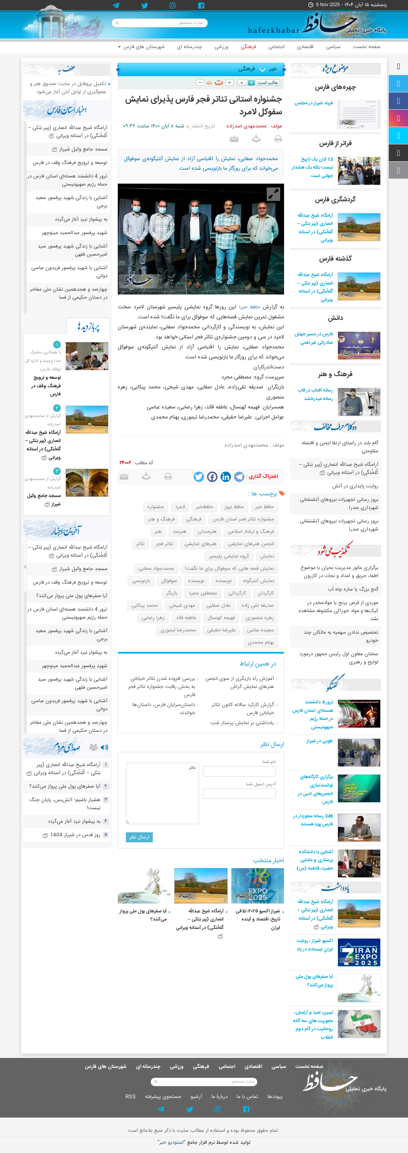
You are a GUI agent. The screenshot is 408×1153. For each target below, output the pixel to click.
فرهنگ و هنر (161, 519)
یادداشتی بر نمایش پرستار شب (242, 723)
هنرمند (180, 531)
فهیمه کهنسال (221, 618)
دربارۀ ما (219, 1097)
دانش (335, 318)
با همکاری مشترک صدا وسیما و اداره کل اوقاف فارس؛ (43, 361)
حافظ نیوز (234, 507)
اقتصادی (305, 47)
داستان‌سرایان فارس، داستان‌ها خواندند (163, 709)
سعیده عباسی (260, 630)
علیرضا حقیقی (221, 630)
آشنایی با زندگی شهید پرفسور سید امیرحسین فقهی (72, 250)
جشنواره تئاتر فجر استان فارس (243, 519)
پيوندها (275, 1097)
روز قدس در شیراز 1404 (71, 835)
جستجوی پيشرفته (163, 1097)
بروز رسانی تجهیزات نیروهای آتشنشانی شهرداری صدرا (339, 503)
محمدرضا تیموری (178, 630)
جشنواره (155, 507)
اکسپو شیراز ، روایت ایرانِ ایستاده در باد (315, 945)
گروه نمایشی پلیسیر (229, 556)
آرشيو (196, 1097)
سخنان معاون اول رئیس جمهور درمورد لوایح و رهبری (338, 658)
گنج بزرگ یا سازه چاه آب (353, 589)
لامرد (180, 507)
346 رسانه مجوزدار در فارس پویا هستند (313, 820)
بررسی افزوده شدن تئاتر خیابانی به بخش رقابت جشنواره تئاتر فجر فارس (161, 686)
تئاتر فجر (164, 544)
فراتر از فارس (335, 143)
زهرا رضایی (153, 618)
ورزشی (221, 47)
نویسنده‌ (196, 581)
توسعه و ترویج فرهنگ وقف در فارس (70, 163)
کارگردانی (237, 593)
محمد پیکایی (144, 605)
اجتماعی (276, 47)
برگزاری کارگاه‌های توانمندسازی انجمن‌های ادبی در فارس (315, 789)
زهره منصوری (260, 618)
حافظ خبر (251, 307)
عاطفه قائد (186, 618)
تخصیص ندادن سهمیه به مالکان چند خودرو (341, 636)
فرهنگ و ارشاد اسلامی (251, 531)
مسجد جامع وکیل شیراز (79, 149)
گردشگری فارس (335, 199)
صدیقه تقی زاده (258, 605)
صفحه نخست (367, 47)
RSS (130, 1097)
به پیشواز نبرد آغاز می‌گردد (81, 219)
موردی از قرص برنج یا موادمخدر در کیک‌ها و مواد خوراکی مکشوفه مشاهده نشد (338, 611)
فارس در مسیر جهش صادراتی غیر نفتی (313, 338)
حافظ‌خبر (204, 507)
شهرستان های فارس (141, 47)
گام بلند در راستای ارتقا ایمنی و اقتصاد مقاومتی (339, 447)
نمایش (267, 556)
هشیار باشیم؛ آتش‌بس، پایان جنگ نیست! (64, 804)
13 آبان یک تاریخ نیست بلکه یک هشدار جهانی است (312, 168)
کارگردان (266, 593)
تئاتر (140, 544)
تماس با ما (247, 1097)
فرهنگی (248, 47)
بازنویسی (141, 581)
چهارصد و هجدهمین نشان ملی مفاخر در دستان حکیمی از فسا (68, 293)
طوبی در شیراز (320, 741)
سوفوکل (169, 581)
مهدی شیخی (182, 605)
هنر (158, 531)
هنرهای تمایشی (200, 544)
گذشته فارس (335, 259)
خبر (272, 69)
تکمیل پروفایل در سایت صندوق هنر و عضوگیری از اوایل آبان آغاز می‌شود (68, 88)
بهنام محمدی (261, 642)
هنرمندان (207, 531)
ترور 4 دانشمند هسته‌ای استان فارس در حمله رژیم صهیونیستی (312, 714)
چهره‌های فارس (335, 87)
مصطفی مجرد (203, 593)
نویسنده (224, 581)
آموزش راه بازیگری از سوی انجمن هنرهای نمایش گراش (239, 682)
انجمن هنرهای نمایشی (251, 544)
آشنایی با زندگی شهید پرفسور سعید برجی (71, 202)
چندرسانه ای (189, 47)
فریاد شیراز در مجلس (313, 103)
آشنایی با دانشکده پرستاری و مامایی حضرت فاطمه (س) (314, 860)
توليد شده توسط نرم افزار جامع (204, 1143)
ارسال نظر (139, 837)
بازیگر (171, 593)
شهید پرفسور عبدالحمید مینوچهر (74, 233)
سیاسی (333, 47)
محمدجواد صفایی (156, 568)
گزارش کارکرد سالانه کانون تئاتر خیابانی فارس (243, 709)
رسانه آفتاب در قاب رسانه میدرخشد (315, 395)
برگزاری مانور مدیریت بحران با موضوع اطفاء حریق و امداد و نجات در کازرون (339, 572)
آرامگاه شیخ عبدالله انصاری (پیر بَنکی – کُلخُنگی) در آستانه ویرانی (315, 228)
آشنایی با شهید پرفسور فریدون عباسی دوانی (69, 272)
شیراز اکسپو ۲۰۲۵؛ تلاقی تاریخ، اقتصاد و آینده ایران (258, 919)
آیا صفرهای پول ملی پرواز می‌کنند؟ (314, 981)
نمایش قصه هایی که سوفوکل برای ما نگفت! (229, 568)
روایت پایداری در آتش (355, 486)
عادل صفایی (218, 605)
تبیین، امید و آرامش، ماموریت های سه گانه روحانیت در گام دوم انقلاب (313, 1025)
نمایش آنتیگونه (258, 581)
